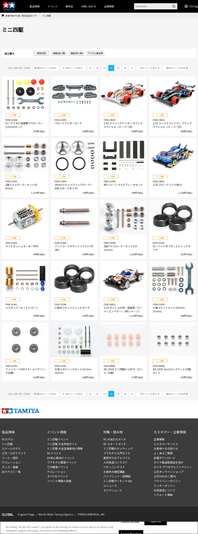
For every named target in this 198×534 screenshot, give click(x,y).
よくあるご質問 (163, 453)
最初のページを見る (46, 67)
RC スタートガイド (114, 444)
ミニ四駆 (7, 444)
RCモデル (7, 439)
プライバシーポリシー (167, 481)
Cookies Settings (130, 522)
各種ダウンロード (164, 458)
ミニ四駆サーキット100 (117, 481)
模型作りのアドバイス (116, 458)
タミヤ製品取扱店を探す (168, 462)
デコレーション (11, 462)
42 (97, 67)
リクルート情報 (163, 495)
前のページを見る (74, 67)
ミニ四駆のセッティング (118, 448)
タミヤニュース (112, 490)
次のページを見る (148, 67)
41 (90, 67)
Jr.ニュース (110, 485)
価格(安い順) (77, 53)
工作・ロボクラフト (14, 453)
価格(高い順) (59, 53)
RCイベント (54, 453)
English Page (26, 514)
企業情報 (159, 439)
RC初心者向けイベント (61, 458)
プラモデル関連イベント (62, 462)
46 (125, 67)
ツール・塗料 (10, 458)
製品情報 (35, 6)
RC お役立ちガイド (114, 439)
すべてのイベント (57, 476)
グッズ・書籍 (10, 467)
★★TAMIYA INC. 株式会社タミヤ (21, 15)
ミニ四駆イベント (58, 439)
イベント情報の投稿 (59, 481)
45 (118, 67)
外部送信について (164, 490)
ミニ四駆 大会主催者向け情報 (65, 448)
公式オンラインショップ (168, 472)
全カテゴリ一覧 (11, 472)
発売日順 (41, 53)
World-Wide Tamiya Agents (56, 514)
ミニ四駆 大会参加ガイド (62, 444)
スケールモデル (11, 448)
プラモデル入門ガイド (116, 453)
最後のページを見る (176, 67)
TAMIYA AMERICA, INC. (91, 514)
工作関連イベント (58, 467)
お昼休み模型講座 (114, 472)
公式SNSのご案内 (165, 476)
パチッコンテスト (114, 467)
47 (132, 67)
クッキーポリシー (164, 485)
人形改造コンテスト (115, 462)
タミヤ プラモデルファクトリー (173, 467)
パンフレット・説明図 (116, 476)
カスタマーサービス (166, 444)
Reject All (155, 522)
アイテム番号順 (95, 53)
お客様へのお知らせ (166, 448)
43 (104, 67)
